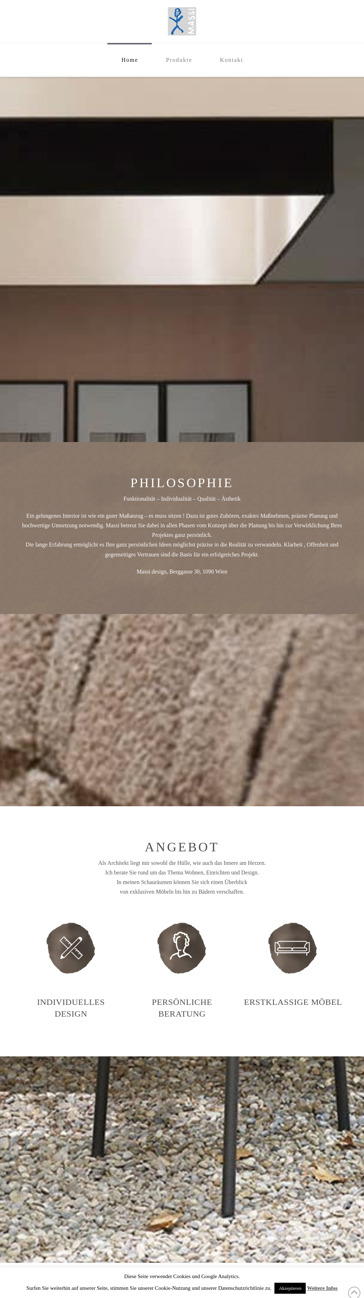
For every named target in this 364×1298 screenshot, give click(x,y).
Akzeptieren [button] (290, 1288)
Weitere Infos (322, 1288)
